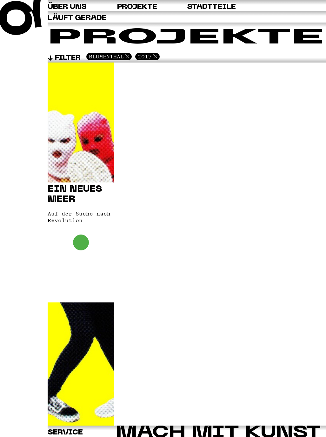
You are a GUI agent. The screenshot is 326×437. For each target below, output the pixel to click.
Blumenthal (106, 56)
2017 (145, 56)
